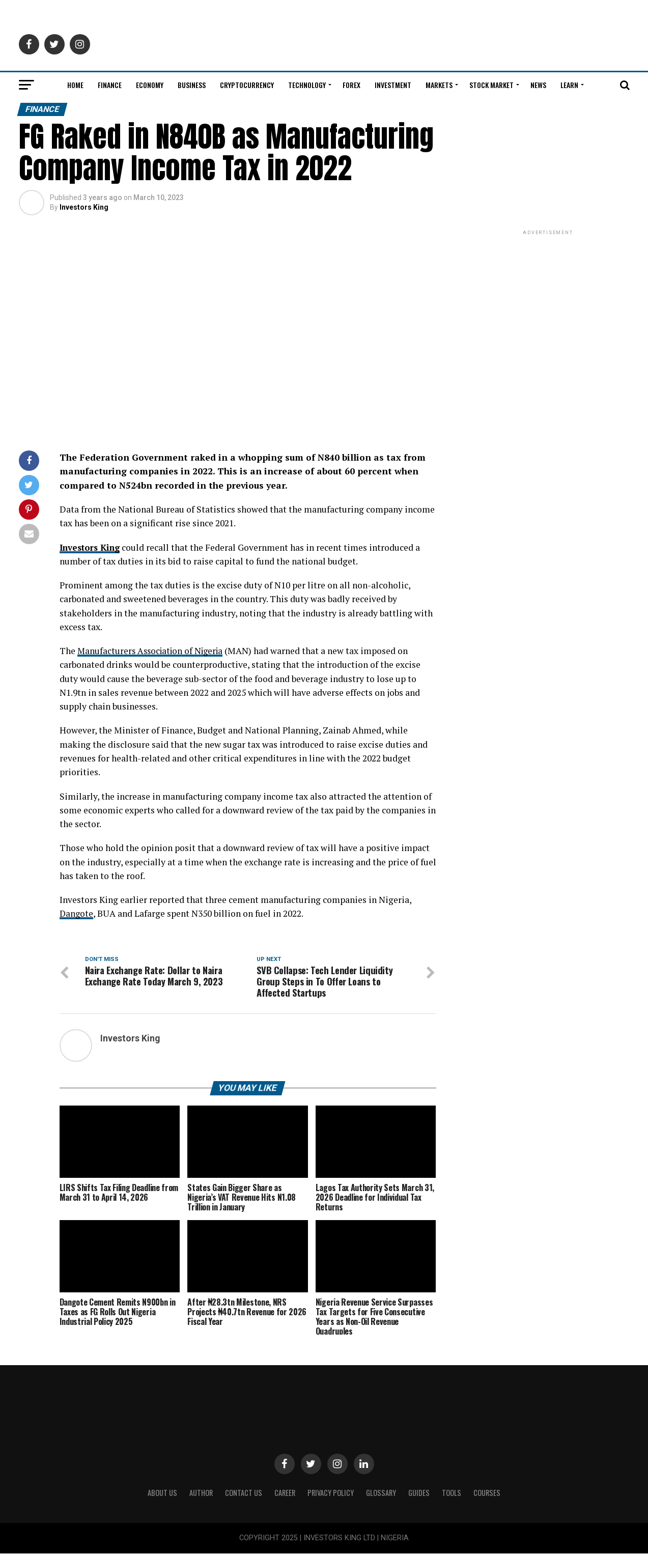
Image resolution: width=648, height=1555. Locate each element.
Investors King (84, 207)
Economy (149, 84)
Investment (393, 84)
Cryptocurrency (247, 84)
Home (75, 84)
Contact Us (243, 1494)
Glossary (381, 1494)
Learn (569, 84)
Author (201, 1494)
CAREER (284, 1494)
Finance (110, 84)
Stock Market (491, 84)
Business (192, 84)
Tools (451, 1494)
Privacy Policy (330, 1494)
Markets (439, 84)
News (538, 84)
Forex (351, 84)
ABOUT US (162, 1494)
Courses (486, 1494)
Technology (307, 84)
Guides (419, 1494)
